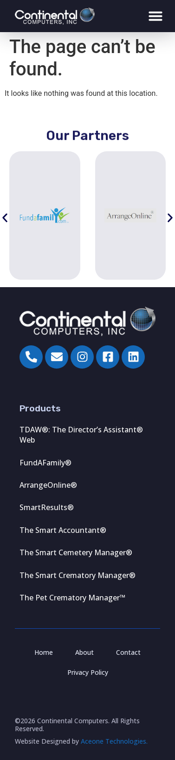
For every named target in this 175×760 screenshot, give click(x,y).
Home (43, 652)
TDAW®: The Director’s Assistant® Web (81, 434)
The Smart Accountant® (62, 530)
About (84, 652)
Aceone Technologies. (114, 741)
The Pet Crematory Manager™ (72, 597)
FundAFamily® (45, 462)
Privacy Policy (87, 672)
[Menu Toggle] (155, 15)
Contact (128, 652)
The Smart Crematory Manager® (77, 575)
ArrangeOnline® (48, 485)
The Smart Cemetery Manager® (75, 552)
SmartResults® (46, 507)
